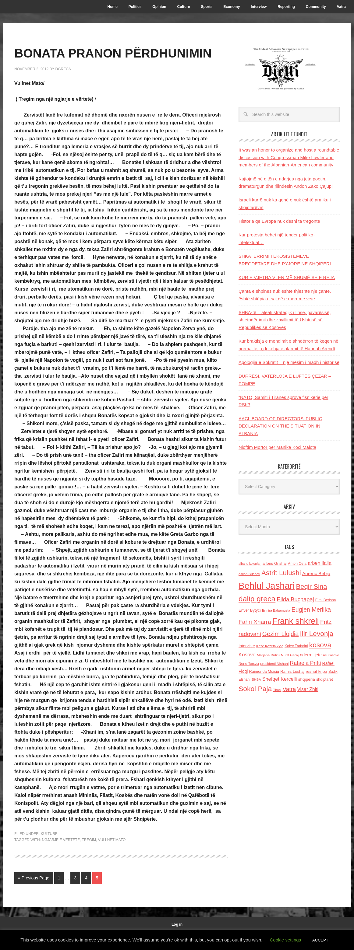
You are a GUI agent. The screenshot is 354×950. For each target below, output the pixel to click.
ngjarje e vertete (61, 857)
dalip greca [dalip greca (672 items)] (257, 599)
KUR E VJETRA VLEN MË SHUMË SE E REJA (287, 277)
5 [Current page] (97, 895)
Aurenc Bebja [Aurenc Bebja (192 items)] (316, 573)
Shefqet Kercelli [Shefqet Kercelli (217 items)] (279, 679)
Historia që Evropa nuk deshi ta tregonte (279, 221)
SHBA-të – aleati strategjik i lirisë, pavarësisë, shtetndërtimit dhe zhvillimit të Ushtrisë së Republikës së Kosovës (285, 320)
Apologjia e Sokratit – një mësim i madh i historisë (289, 362)
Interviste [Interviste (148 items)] (247, 646)
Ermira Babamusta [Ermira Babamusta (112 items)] (276, 610)
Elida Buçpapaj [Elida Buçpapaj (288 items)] (295, 599)
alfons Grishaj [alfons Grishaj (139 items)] (275, 563)
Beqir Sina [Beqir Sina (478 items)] (311, 586)
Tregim (89, 857)
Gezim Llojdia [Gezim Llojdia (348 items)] (280, 633)
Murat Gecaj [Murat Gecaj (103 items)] (290, 655)
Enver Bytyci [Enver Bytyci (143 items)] (250, 610)
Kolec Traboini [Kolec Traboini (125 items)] (296, 646)
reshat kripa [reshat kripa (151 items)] (316, 671)
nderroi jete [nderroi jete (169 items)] (311, 654)
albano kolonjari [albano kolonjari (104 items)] (250, 563)
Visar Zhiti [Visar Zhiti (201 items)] (307, 689)
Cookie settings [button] (285, 939)
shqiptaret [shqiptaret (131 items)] (324, 679)
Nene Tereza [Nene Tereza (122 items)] (249, 664)
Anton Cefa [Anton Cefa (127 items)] (297, 563)
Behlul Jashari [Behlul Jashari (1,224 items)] (267, 586)
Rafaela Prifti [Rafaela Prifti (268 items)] (305, 663)
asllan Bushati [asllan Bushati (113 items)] (249, 574)
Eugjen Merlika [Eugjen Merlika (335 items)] (311, 609)
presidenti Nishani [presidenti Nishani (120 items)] (274, 663)
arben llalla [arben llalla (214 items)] (319, 563)
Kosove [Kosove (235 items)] (247, 655)
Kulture (49, 851)
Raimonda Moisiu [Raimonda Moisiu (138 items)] (264, 671)
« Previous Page (33, 895)
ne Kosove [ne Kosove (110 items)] (331, 655)
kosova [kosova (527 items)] (320, 645)
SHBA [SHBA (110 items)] (256, 679)
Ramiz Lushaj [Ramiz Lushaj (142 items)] (292, 671)
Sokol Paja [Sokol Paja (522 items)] (255, 689)
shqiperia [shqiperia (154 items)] (306, 679)
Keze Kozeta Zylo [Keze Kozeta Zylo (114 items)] (269, 646)
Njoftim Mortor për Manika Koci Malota (277, 447)
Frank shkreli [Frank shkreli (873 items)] (295, 621)
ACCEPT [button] (320, 940)
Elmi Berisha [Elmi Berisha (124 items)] (325, 600)
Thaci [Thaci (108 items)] (277, 690)
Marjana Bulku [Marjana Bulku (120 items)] (268, 655)
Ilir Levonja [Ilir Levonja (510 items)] (316, 633)
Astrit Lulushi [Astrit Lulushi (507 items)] (281, 573)
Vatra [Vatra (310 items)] (289, 689)
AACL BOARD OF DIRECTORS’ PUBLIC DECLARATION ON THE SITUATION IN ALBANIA (280, 426)
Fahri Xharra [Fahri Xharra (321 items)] (255, 622)
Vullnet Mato (112, 857)
